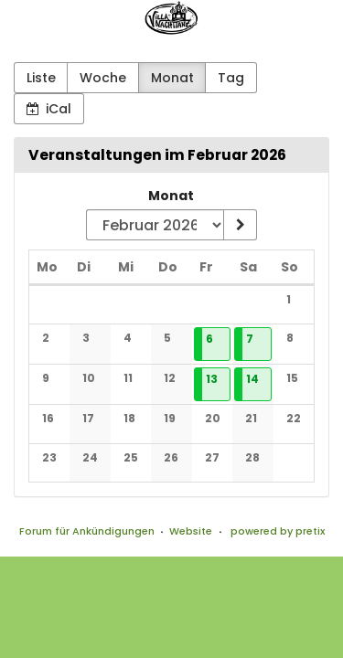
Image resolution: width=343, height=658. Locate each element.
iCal (49, 109)
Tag (231, 78)
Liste (41, 78)
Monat (172, 78)
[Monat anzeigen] (239, 224)
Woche (103, 78)
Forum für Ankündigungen (87, 531)
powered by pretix (277, 531)
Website (190, 531)
